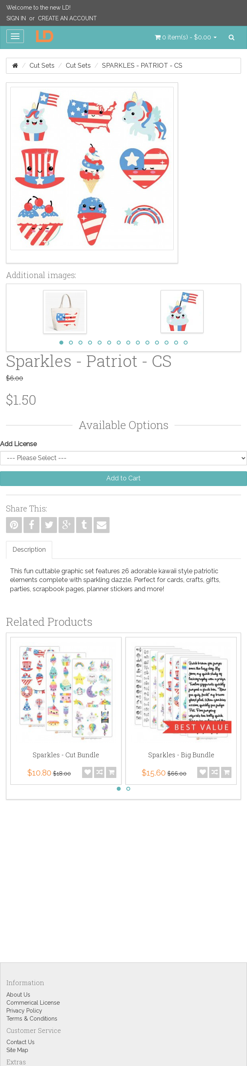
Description (29, 549)
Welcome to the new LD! (38, 7)
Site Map (17, 1050)
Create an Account (67, 18)
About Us (18, 995)
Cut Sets (42, 65)
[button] (186, 37)
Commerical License (33, 1002)
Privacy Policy (24, 1010)
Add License (18, 444)
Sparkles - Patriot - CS (142, 65)
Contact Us (20, 1042)
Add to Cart (123, 478)
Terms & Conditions (31, 1018)
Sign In (16, 18)
